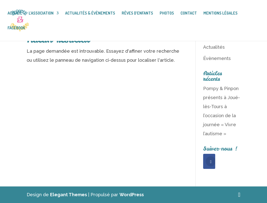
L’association (41, 13)
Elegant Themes (68, 194)
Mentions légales (220, 13)
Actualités (214, 47)
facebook (16, 28)
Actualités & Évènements (90, 13)
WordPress (131, 194)
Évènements (217, 58)
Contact (189, 13)
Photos (167, 13)
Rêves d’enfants (137, 13)
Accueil (15, 13)
